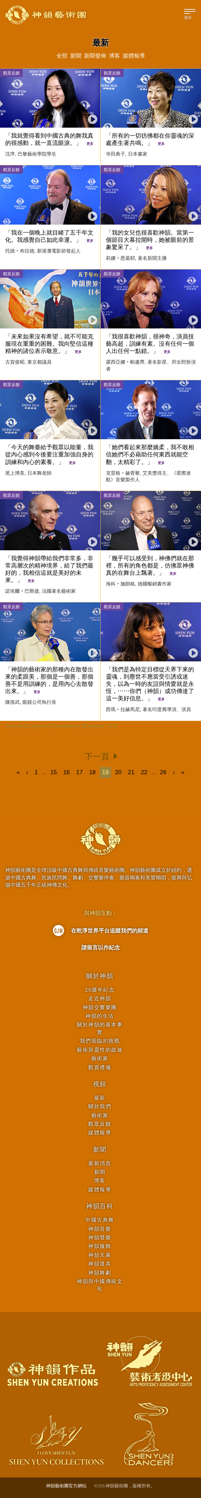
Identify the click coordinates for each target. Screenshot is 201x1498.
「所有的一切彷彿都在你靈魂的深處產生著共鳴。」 (150, 139)
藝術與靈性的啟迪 (99, 1050)
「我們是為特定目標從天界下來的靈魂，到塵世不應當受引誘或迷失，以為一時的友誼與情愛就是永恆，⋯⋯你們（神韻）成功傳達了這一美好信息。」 (150, 684)
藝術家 (100, 1058)
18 (92, 772)
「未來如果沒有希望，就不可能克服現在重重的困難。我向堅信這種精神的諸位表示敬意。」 (49, 343)
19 (105, 772)
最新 (100, 1098)
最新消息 (99, 1163)
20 (118, 772)
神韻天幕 (99, 1255)
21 (131, 772)
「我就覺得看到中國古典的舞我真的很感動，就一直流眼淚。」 (49, 139)
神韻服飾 (99, 1246)
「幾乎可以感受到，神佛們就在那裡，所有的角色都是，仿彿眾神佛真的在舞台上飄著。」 (150, 565)
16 (66, 772)
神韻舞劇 (99, 1272)
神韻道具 (99, 1264)
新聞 (100, 1149)
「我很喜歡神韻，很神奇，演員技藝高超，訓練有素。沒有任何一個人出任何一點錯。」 (150, 343)
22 (144, 772)
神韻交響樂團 (100, 1007)
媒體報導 (99, 1132)
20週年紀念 (100, 990)
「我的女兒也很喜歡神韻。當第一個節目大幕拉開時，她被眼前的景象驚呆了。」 (150, 239)
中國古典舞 (99, 1220)
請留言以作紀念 (100, 947)
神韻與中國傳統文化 (99, 1284)
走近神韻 (99, 998)
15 (54, 772)
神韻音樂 (99, 1229)
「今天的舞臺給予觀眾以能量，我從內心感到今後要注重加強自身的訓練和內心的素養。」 (49, 454)
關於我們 (99, 1106)
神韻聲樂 (99, 1237)
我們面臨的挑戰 (100, 1041)
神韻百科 (99, 1206)
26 (163, 772)
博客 (100, 1180)
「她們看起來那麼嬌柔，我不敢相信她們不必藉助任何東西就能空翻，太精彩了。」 (150, 454)
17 (79, 772)
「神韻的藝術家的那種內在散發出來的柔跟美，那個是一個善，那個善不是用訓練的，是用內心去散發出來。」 (49, 680)
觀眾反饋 (11, 73)
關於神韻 (99, 976)
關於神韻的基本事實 (99, 1028)
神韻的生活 (99, 1016)
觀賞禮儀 (99, 1067)
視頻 (100, 1084)
